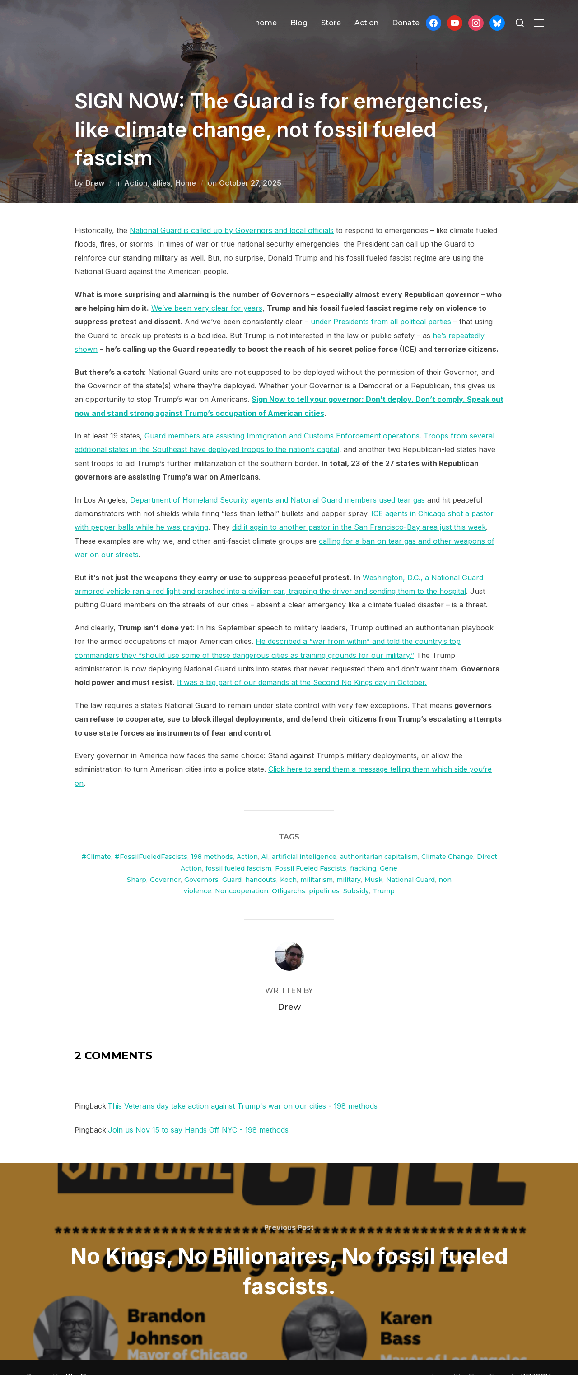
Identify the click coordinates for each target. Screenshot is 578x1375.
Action (366, 23)
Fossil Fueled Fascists (310, 850)
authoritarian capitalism (379, 838)
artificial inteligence (304, 838)
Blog (299, 23)
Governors (201, 862)
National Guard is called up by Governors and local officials (232, 212)
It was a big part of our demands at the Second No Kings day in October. (302, 664)
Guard (232, 862)
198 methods (212, 838)
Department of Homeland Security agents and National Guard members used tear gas (277, 481)
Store (331, 23)
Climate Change (447, 838)
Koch (288, 862)
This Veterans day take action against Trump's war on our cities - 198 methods (242, 1087)
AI (264, 838)
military (348, 862)
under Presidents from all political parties (381, 303)
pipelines (324, 873)
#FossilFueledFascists (151, 838)
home (266, 23)
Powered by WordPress (63, 1358)
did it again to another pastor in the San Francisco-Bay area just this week (359, 508)
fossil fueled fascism (238, 850)
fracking (363, 850)
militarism (316, 862)
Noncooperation (241, 873)
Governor (165, 862)
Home (185, 164)
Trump (384, 873)
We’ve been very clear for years (206, 289)
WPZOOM (536, 1358)
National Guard (410, 862)
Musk (373, 862)
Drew (94, 164)
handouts (260, 862)
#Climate (96, 838)
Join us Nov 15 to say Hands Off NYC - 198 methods (198, 1111)
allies (161, 164)
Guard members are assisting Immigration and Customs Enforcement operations (282, 417)
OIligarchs (288, 873)
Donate (406, 23)
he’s (439, 317)
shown (86, 331)
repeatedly (466, 317)
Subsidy (356, 873)
